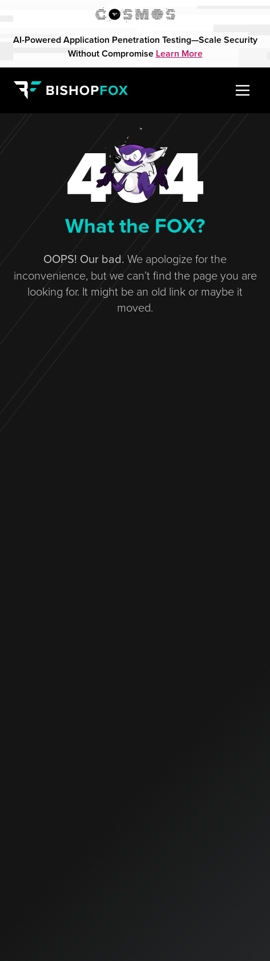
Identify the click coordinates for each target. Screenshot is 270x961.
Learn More (179, 53)
